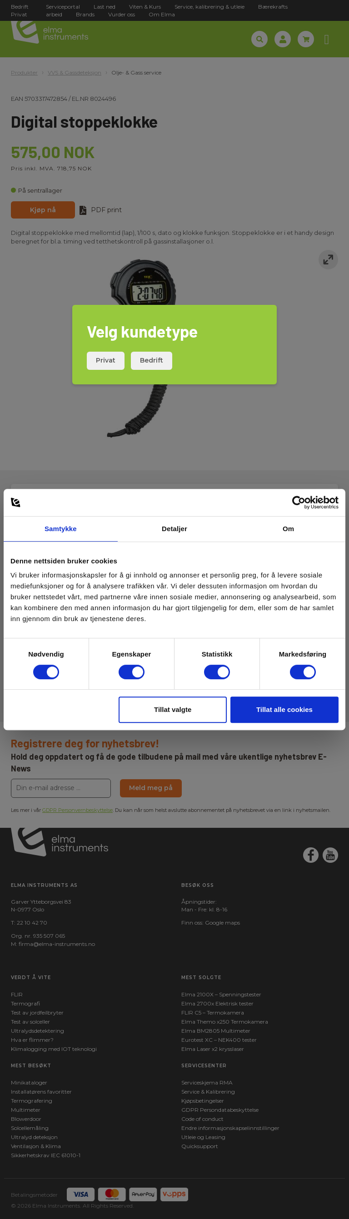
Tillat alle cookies (284, 709)
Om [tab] (288, 528)
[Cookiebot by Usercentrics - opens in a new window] (299, 502)
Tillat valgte (172, 709)
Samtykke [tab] (61, 528)
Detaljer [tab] (174, 528)
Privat (105, 360)
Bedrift (151, 360)
